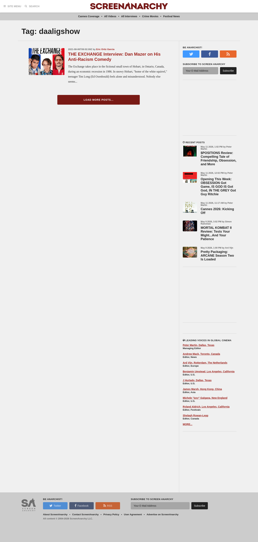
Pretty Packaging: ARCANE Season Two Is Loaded (217, 255)
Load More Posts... (99, 99)
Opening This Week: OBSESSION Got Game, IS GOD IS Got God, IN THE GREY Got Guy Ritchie (218, 186)
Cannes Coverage (88, 16)
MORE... (187, 424)
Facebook (82, 505)
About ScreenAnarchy (55, 514)
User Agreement (133, 514)
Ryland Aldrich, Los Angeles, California (206, 406)
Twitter (55, 505)
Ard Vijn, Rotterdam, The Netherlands (205, 362)
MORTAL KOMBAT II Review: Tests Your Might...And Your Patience (216, 233)
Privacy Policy (111, 514)
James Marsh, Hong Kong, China (202, 389)
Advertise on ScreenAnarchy (162, 514)
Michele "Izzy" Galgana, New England (205, 397)
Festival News (171, 16)
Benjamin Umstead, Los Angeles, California (209, 371)
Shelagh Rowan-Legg (195, 415)
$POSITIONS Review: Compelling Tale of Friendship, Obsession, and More (218, 158)
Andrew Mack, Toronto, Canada (201, 353)
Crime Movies (150, 16)
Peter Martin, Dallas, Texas (198, 345)
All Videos (110, 16)
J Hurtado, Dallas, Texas (197, 380)
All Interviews (129, 16)
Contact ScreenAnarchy (85, 514)
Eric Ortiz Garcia (105, 49)
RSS (107, 505)
